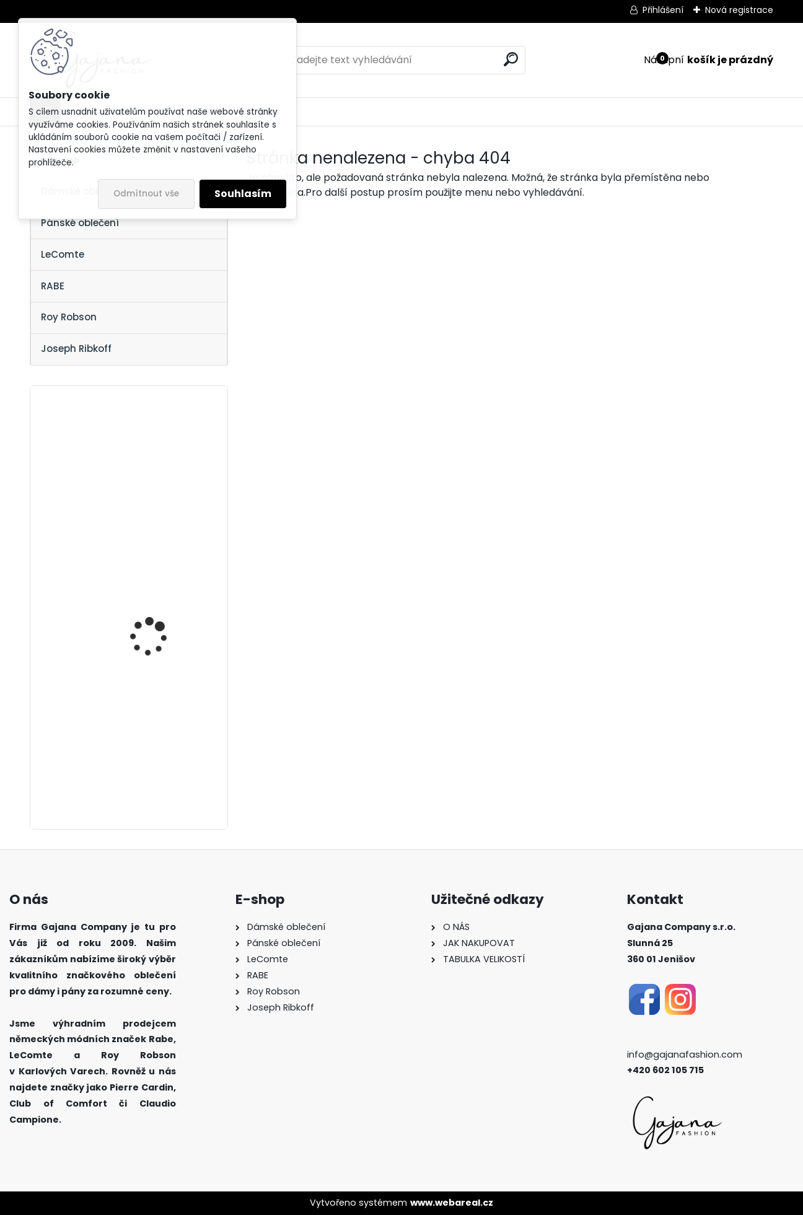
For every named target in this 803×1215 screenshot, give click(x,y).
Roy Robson (69, 316)
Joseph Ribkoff (76, 348)
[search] (511, 59)
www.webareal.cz (451, 1202)
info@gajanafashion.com (684, 1054)
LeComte (62, 254)
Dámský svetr (140, 714)
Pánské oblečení (80, 222)
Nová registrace (739, 10)
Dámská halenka (148, 456)
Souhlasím (242, 193)
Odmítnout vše (146, 194)
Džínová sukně (142, 584)
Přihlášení (663, 10)
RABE (52, 285)
